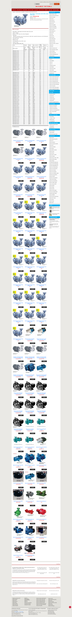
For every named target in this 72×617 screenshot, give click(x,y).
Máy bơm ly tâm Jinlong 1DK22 (41, 483)
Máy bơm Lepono (52, 151)
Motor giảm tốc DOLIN (53, 65)
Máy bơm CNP (51, 202)
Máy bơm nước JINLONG (53, 171)
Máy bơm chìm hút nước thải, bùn (54, 15)
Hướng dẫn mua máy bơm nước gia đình (18, 580)
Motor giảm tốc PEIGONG (28, 602)
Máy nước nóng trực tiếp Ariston (54, 79)
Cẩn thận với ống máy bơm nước (54, 580)
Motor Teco (51, 62)
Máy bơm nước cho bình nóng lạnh (42, 590)
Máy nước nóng (31, 9)
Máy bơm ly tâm (52, 35)
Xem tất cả (58, 587)
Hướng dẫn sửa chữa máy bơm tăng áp (18, 590)
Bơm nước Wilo (52, 199)
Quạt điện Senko (52, 97)
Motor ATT (51, 59)
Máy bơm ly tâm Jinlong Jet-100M (30, 483)
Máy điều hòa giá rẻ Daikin (53, 193)
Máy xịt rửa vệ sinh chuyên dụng (54, 196)
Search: (37, 4)
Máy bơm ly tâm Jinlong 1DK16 (18, 501)
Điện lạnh (50, 9)
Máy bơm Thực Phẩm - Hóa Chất (54, 43)
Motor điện (25, 9)
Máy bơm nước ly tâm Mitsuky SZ (41, 501)
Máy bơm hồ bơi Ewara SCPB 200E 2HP (54, 573)
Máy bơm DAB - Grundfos (53, 154)
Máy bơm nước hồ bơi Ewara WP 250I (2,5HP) (42, 573)
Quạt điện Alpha (52, 100)
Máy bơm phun (52, 18)
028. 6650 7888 (21, 611)
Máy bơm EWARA (52, 185)
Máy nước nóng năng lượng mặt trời (54, 82)
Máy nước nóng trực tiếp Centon (54, 78)
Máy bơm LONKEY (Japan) (53, 182)
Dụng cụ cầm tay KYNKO (53, 111)
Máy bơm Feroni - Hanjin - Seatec (54, 157)
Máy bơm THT (51, 140)
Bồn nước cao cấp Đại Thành (53, 134)
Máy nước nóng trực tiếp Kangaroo (54, 87)
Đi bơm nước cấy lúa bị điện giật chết (42, 583)
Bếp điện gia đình (52, 119)
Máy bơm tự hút (52, 23)
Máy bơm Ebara (52, 148)
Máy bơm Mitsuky (52, 160)
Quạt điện (36, 9)
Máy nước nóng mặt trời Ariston (41, 602)
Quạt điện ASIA (52, 95)
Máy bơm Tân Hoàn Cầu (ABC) (54, 143)
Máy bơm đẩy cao (52, 20)
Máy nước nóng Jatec (39, 605)
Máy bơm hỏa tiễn (52, 29)
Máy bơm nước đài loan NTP (16, 598)
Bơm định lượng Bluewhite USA (54, 54)
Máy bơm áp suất (52, 37)
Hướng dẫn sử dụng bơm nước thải (42, 580)
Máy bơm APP (51, 145)
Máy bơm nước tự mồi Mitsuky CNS (18, 537)
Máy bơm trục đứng (52, 40)
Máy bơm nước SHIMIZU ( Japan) (54, 173)
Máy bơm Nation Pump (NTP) (52, 599)
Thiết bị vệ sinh (55, 9)
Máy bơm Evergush (52, 51)
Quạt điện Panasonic (52, 94)
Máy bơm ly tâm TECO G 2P (30, 501)
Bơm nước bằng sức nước (54, 583)
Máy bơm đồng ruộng (52, 38)
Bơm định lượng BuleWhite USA (54, 165)
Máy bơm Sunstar (52, 188)
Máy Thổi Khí (51, 46)
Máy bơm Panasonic (52, 142)
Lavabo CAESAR (52, 132)
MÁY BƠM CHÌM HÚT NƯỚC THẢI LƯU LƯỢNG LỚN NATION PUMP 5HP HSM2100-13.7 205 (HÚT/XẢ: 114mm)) (23, 568)
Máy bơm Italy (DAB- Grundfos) (54, 49)
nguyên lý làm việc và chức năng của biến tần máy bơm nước (56, 208)
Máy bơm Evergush (52, 156)
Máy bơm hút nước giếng (53, 26)
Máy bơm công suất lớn (53, 52)
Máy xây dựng (41, 9)
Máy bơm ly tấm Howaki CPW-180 (41, 465)
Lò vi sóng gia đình (52, 121)
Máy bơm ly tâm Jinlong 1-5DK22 (18, 483)
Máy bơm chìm (15, 600)
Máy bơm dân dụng (52, 21)
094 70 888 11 (17, 611)
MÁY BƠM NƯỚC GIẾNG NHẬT (54, 162)
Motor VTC (26, 601)
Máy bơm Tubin (52, 32)
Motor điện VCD (52, 73)
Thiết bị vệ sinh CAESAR (53, 179)
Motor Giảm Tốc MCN (52, 68)
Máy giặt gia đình (52, 127)
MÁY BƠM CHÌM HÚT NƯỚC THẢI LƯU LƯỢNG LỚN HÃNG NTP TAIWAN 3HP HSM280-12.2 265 (54, 568)
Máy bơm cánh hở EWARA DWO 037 (41, 537)
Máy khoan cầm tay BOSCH (53, 105)
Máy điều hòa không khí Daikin (54, 124)
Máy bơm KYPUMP (52, 176)
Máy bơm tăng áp (15, 599)
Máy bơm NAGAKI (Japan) (53, 159)
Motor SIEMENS (52, 60)
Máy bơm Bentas (50, 604)
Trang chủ (14, 9)
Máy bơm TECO (52, 137)
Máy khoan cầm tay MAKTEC (53, 108)
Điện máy (46, 9)
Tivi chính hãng (52, 116)
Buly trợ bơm (51, 34)
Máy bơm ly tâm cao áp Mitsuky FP (41, 519)
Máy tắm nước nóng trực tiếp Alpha (54, 84)
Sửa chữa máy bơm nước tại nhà (54, 590)
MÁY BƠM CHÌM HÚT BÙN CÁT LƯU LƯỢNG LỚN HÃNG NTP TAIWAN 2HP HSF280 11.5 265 (42, 568)
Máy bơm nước (19, 9)
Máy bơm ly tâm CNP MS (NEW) (29, 555)
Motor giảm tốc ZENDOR (53, 71)
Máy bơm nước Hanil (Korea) (53, 168)
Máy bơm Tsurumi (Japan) (53, 190)
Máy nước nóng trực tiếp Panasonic (54, 76)
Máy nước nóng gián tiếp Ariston (54, 81)
